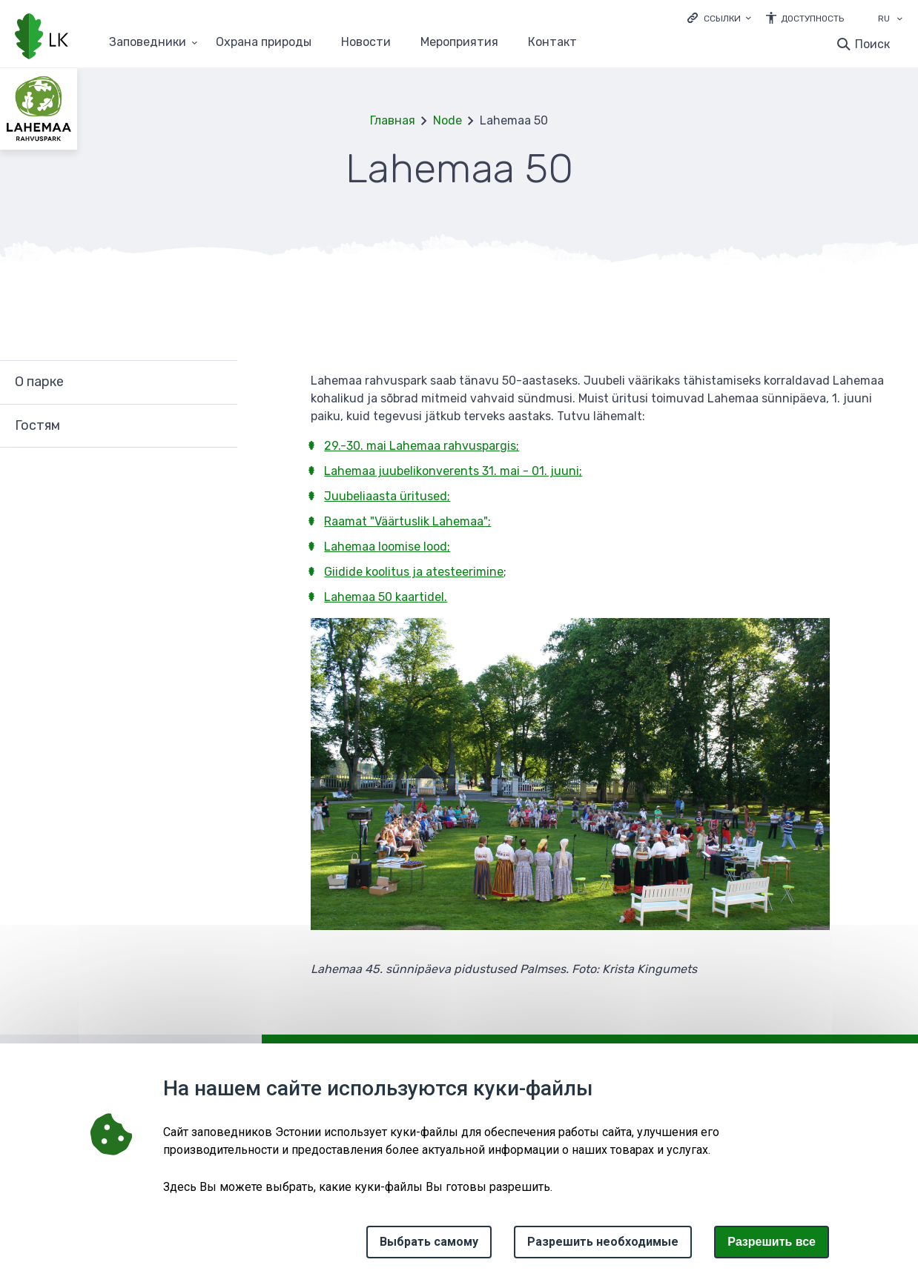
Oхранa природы (263, 42)
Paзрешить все (771, 1241)
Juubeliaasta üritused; (387, 496)
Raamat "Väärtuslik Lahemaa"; (407, 521)
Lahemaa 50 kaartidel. (385, 597)
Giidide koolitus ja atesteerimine (413, 572)
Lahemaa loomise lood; (387, 547)
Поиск (872, 44)
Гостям (37, 425)
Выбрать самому (429, 1242)
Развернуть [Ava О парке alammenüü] (218, 382)
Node (447, 120)
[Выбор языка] (899, 20)
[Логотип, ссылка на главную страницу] (41, 37)
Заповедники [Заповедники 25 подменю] (147, 42)
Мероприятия (459, 42)
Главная (392, 120)
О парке (39, 382)
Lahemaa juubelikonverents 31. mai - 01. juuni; (453, 471)
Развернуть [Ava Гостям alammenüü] (218, 426)
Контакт (552, 42)
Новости (366, 42)
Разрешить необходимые (602, 1242)
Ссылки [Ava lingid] (722, 18)
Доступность (812, 18)
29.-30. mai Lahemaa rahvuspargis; (421, 446)
